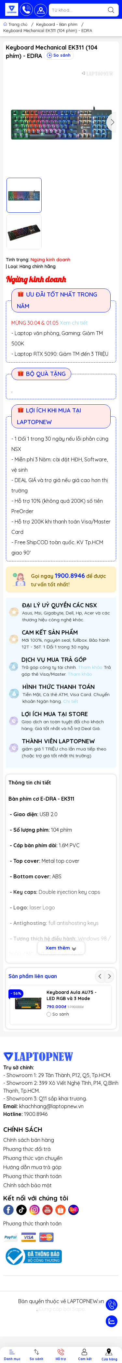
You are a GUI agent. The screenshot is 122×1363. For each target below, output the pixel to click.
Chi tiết (70, 701)
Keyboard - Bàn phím (56, 24)
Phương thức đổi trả (27, 1186)
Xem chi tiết (74, 323)
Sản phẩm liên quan (32, 976)
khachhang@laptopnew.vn (51, 1143)
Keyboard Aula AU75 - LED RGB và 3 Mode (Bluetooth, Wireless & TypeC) (72, 995)
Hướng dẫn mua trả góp (32, 1204)
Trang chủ (16, 24)
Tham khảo (91, 667)
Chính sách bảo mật (27, 1222)
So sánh (59, 55)
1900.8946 (70, 575)
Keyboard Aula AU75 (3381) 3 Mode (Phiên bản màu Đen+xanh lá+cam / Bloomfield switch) (70, 1036)
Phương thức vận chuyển (32, 1195)
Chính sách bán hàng (28, 1177)
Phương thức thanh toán (32, 1213)
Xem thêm (61, 948)
